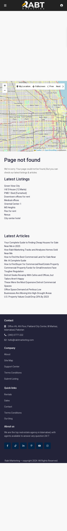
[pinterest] (31, 446)
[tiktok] (15, 446)
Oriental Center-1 (12, 204)
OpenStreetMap (51, 150)
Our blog (8, 418)
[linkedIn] (23, 446)
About (7, 354)
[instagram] (47, 446)
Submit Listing (11, 379)
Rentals (8, 394)
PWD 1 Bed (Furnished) (15, 193)
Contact (8, 406)
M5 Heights (9, 207)
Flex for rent (10, 211)
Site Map (8, 360)
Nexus (7, 214)
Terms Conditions (13, 372)
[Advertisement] (33, 46)
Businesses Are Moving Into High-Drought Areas (28, 293)
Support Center (11, 366)
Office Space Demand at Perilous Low (22, 289)
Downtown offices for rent (17, 196)
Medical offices (11, 200)
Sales (7, 400)
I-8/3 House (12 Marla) (15, 189)
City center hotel (12, 218)
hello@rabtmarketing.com (21, 340)
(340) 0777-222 (15, 335)
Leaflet (37, 150)
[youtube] (39, 446)
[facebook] (7, 446)
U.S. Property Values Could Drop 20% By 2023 (26, 296)
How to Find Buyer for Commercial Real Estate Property (31, 264)
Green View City (12, 186)
